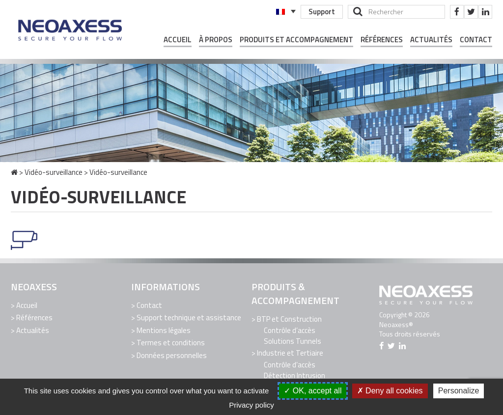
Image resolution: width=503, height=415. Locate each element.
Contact (476, 39)
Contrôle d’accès (289, 330)
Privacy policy (251, 405)
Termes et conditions (171, 342)
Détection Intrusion (294, 375)
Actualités (431, 39)
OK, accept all (312, 391)
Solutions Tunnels (292, 341)
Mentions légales (164, 330)
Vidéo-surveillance (54, 172)
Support (321, 11)
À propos (215, 39)
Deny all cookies (390, 391)
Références (382, 39)
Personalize (458, 391)
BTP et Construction (289, 319)
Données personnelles (172, 355)
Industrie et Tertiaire (290, 353)
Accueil (178, 39)
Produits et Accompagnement (296, 39)
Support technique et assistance (189, 317)
